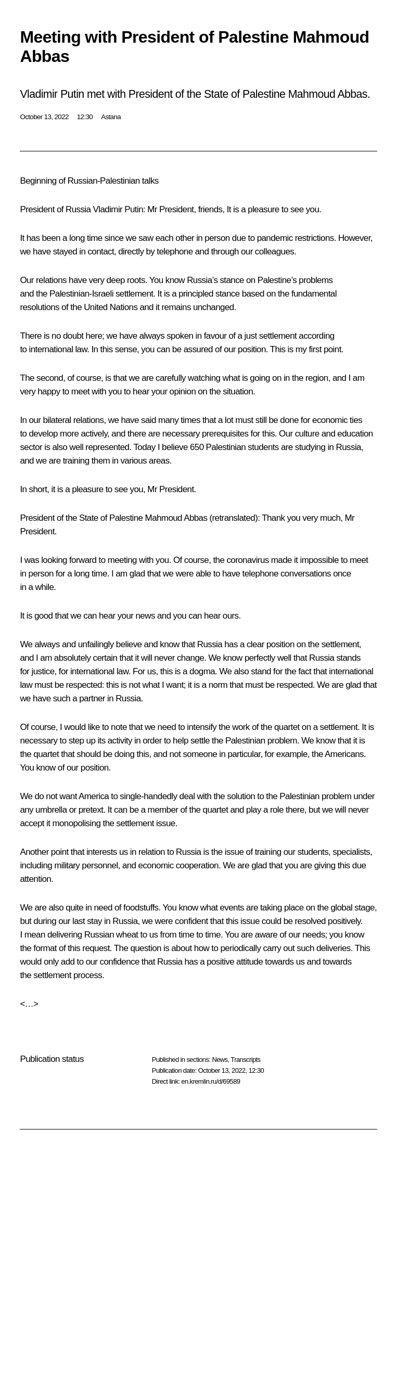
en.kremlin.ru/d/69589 (210, 1081)
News (219, 1059)
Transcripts (245, 1059)
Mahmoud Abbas (176, 518)
